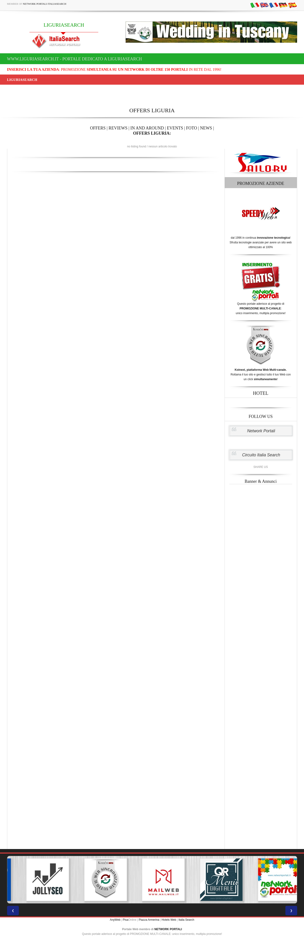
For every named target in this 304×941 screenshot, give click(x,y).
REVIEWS (118, 128)
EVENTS (175, 128)
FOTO (191, 128)
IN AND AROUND (147, 128)
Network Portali (261, 431)
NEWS (206, 128)
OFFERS (98, 128)
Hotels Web (169, 919)
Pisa (125, 919)
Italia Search (186, 919)
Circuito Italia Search (261, 455)
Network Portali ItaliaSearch (44, 3)
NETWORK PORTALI (168, 929)
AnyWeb (115, 919)
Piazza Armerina (149, 919)
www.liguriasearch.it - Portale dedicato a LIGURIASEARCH (74, 59)
